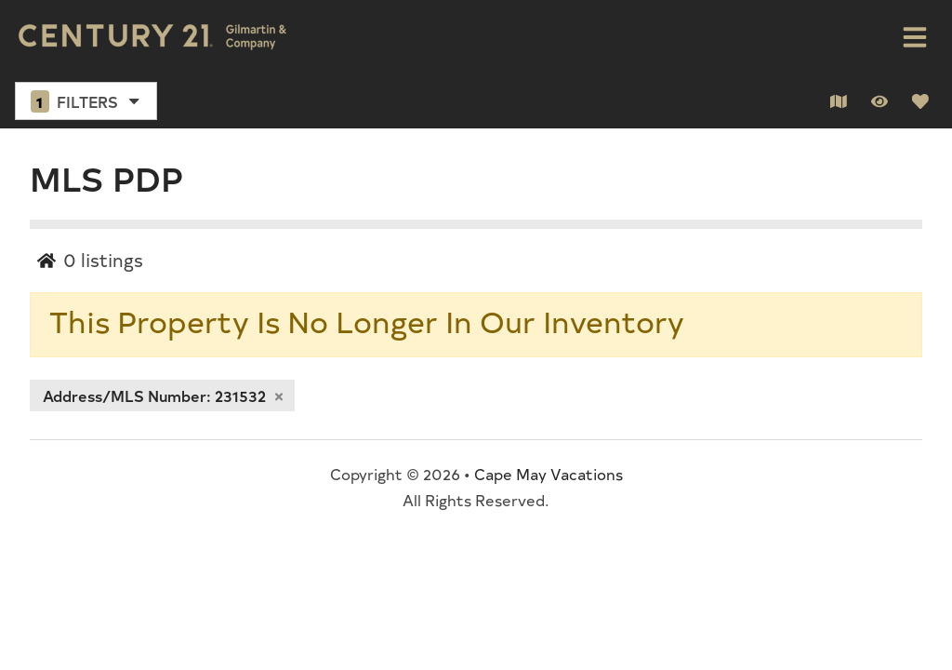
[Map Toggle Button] (838, 101)
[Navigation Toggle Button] (914, 37)
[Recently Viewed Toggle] (879, 101)
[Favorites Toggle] (920, 101)
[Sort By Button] (797, 101)
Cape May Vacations (548, 473)
